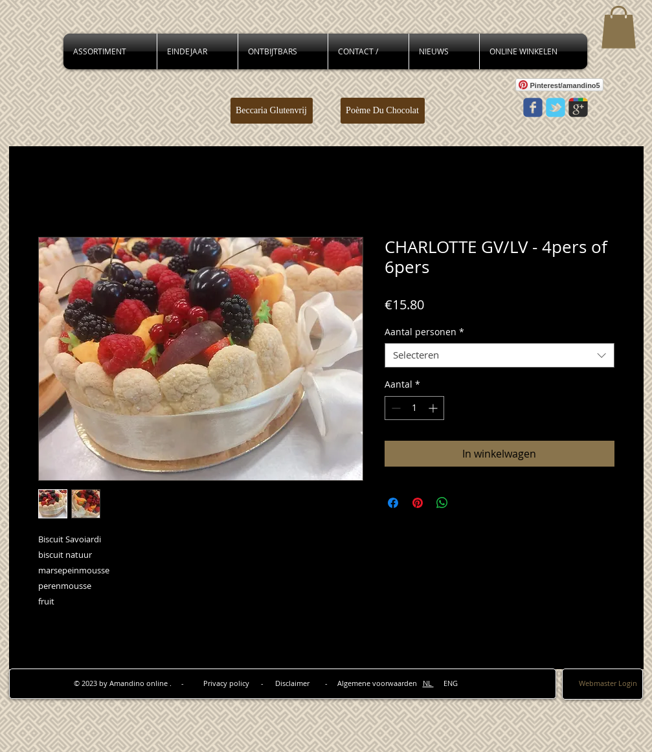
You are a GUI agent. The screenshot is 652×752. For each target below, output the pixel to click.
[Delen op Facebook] (393, 503)
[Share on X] (467, 503)
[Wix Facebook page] (533, 107)
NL (428, 683)
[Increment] (434, 408)
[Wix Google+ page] (578, 107)
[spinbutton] (414, 408)
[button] (618, 27)
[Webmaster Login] (608, 683)
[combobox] (499, 355)
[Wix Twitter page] (555, 107)
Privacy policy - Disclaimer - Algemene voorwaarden (313, 683)
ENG (446, 683)
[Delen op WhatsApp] (442, 503)
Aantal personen (424, 332)
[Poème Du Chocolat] (383, 111)
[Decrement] (395, 408)
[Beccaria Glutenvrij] (271, 111)
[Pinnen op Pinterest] (417, 503)
